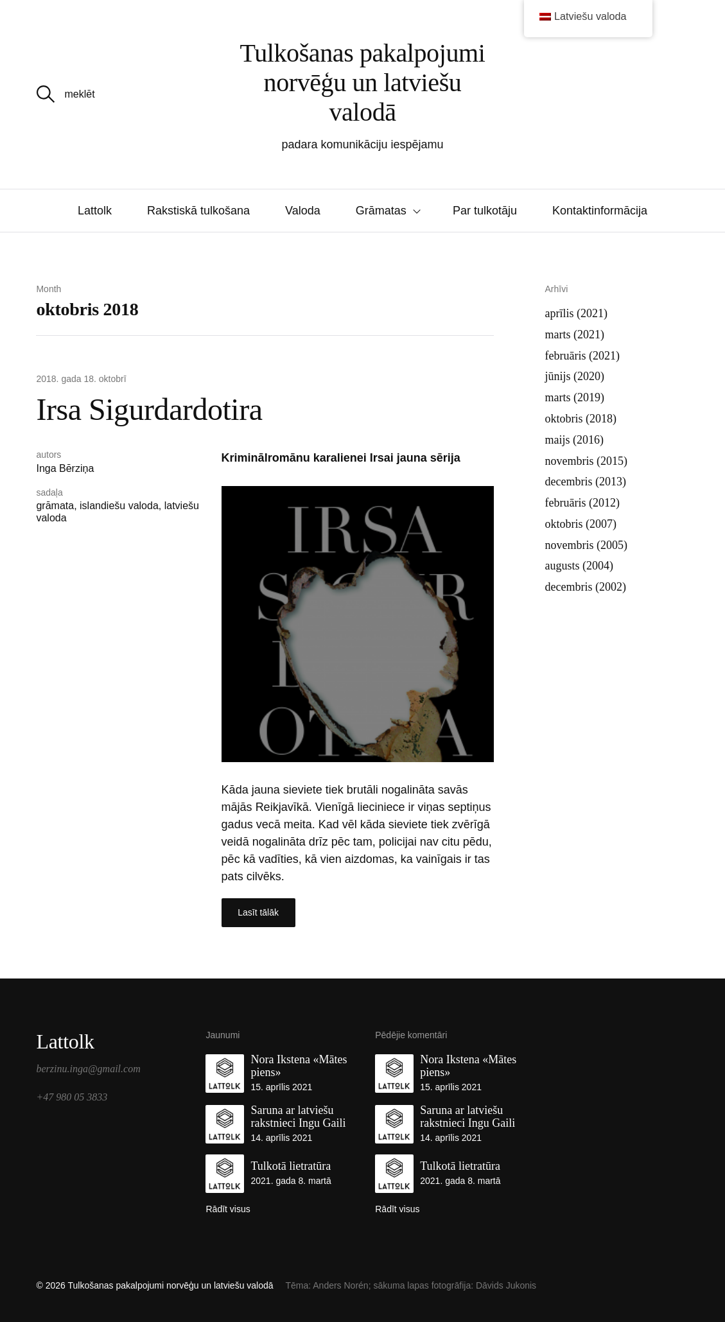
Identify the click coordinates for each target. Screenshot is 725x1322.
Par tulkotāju (485, 210)
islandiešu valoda (119, 505)
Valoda (302, 210)
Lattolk (95, 210)
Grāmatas (381, 210)
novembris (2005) (586, 545)
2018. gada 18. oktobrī (81, 378)
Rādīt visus (227, 1209)
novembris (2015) (586, 461)
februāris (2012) (582, 502)
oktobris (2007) (581, 523)
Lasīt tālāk (258, 912)
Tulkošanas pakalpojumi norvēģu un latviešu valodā (362, 82)
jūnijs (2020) (575, 376)
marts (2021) (574, 334)
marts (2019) (574, 397)
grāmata (55, 505)
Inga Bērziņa (65, 468)
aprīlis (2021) (576, 313)
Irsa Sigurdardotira (149, 409)
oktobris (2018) (581, 418)
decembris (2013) (585, 481)
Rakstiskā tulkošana (198, 210)
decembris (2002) (585, 586)
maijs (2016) (574, 439)
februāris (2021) (582, 355)
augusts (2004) (579, 565)
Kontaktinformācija (599, 210)
